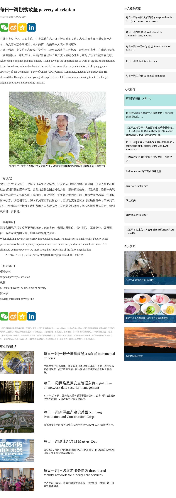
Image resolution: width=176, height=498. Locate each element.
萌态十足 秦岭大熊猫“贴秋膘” (140, 280)
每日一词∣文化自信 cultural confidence (145, 75)
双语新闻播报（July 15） (139, 98)
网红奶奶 (131, 200)
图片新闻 (129, 246)
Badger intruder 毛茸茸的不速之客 (143, 171)
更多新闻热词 (8, 346)
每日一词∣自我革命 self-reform (141, 61)
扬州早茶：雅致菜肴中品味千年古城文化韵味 (147, 318)
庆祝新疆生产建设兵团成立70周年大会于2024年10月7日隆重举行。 (79, 424)
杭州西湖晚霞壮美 (134, 356)
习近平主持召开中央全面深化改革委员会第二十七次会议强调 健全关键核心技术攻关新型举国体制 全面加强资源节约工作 (150, 131)
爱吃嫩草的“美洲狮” (136, 215)
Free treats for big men (137, 186)
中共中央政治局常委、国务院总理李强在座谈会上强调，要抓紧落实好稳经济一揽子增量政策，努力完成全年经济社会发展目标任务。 (79, 369)
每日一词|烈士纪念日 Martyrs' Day (70, 441)
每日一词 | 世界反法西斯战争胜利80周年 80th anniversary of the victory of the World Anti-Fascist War (150, 146)
